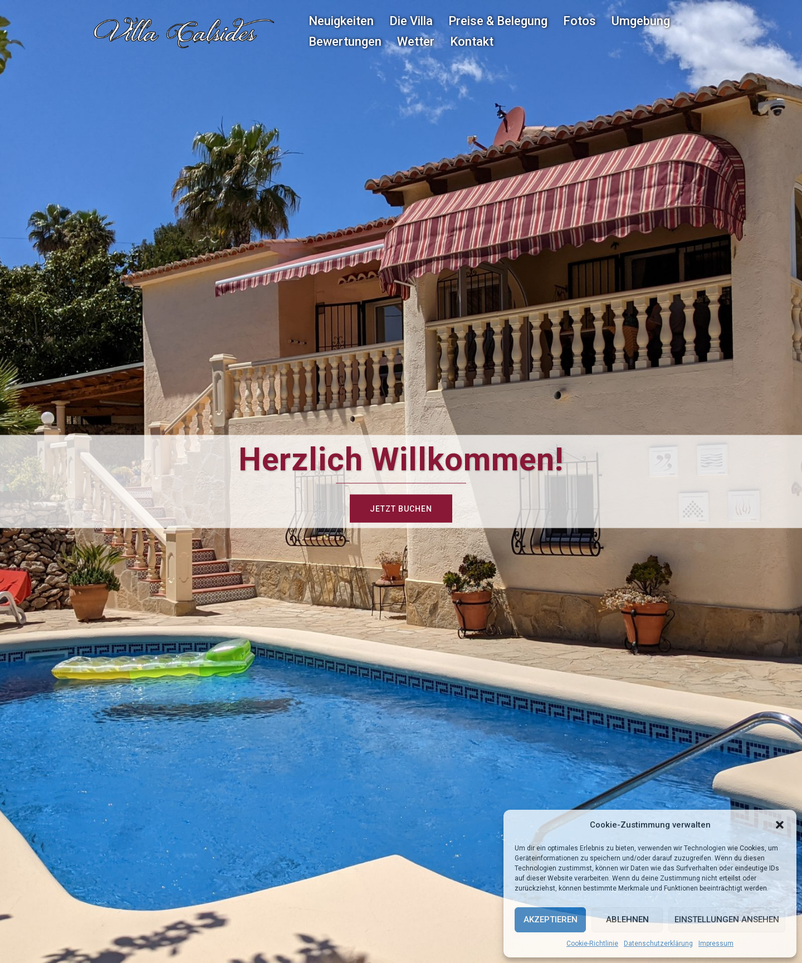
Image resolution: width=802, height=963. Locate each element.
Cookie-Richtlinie (592, 943)
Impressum (715, 943)
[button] (779, 824)
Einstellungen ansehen (726, 920)
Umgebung (641, 21)
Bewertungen (345, 41)
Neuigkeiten (341, 21)
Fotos (579, 21)
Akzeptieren (551, 920)
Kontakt (471, 41)
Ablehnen (627, 920)
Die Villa (411, 21)
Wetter (415, 41)
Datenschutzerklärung (658, 943)
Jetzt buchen (401, 508)
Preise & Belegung (497, 21)
